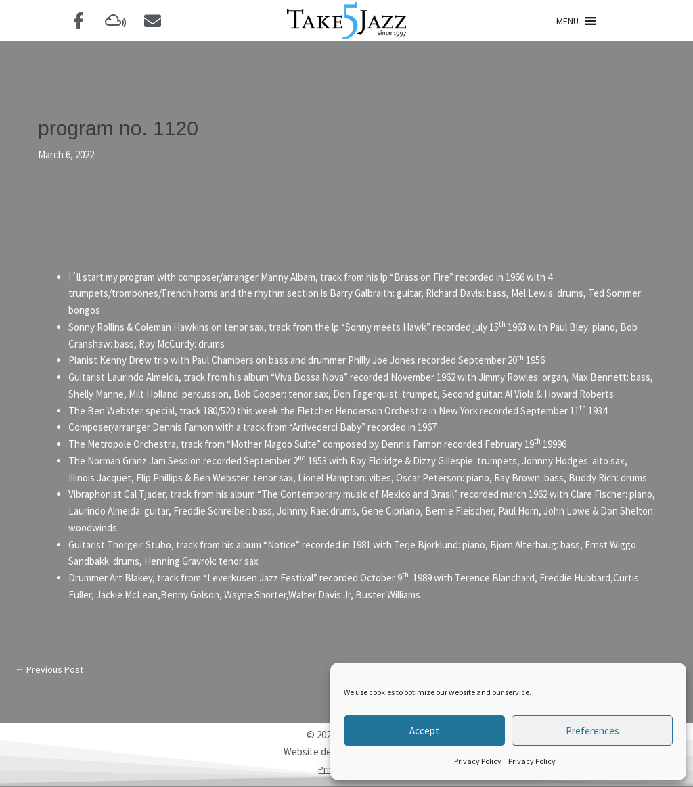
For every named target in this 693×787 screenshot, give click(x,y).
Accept (424, 730)
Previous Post (51, 669)
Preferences (592, 730)
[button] (567, 20)
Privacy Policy (477, 761)
